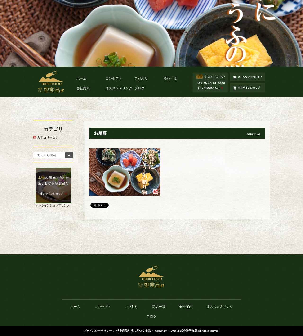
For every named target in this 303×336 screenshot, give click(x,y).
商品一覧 (170, 78)
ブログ (139, 88)
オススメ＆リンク (119, 88)
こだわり (141, 78)
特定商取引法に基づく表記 (133, 330)
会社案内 (83, 88)
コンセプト (114, 78)
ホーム (81, 78)
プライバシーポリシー (98, 330)
